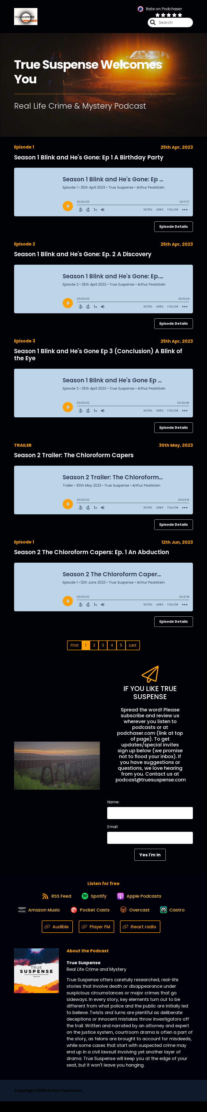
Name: (113, 805)
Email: (112, 829)
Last (133, 648)
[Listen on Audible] (76, 937)
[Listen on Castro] (39, 937)
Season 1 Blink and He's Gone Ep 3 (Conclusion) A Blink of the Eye (98, 357)
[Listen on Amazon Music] (53, 919)
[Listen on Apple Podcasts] (141, 902)
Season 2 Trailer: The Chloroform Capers (74, 458)
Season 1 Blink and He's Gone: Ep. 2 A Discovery (83, 257)
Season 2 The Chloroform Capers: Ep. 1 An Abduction (91, 555)
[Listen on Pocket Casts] (107, 919)
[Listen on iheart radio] (159, 937)
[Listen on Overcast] (154, 919)
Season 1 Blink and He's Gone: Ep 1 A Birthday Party (89, 160)
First (74, 648)
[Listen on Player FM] (115, 937)
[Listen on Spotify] (94, 902)
